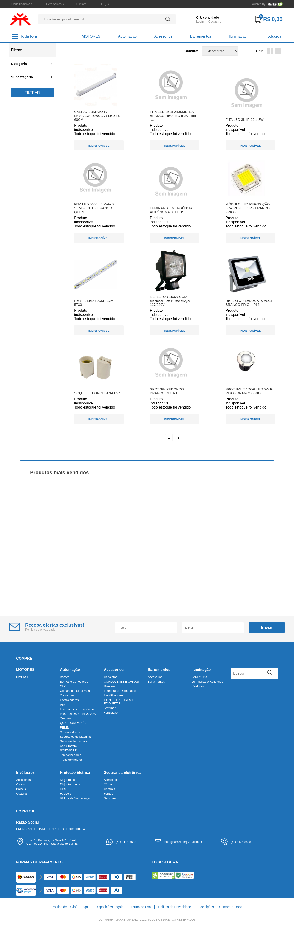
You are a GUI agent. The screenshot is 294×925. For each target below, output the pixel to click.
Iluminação (237, 36)
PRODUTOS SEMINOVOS (78, 713)
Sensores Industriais (73, 741)
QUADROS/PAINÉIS (74, 723)
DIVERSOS (23, 677)
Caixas (20, 784)
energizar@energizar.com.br (178, 842)
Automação (127, 36)
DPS (63, 789)
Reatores (198, 686)
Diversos (110, 686)
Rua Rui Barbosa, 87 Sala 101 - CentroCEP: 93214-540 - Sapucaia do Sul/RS (47, 842)
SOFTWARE (68, 750)
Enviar (266, 627)
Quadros (65, 718)
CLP (63, 686)
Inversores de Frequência (77, 709)
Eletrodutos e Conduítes (120, 690)
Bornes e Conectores (74, 681)
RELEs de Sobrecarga (75, 798)
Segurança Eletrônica (122, 772)
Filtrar (32, 93)
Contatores (67, 695)
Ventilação (111, 712)
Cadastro (214, 21)
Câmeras (110, 784)
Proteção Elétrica (75, 772)
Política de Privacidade (174, 907)
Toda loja (24, 36)
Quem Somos (53, 4)
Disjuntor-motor (70, 784)
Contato (81, 4)
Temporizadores (70, 755)
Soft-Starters (68, 746)
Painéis (21, 789)
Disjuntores (67, 780)
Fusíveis (65, 793)
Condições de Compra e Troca (220, 907)
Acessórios (163, 36)
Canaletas (110, 677)
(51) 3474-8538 (120, 842)
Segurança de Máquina (75, 736)
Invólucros (272, 36)
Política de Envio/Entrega (70, 907)
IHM (62, 704)
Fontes (108, 793)
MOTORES (91, 36)
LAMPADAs (199, 677)
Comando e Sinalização (75, 690)
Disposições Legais (109, 907)
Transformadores (71, 759)
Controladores (69, 700)
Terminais (110, 708)
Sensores (110, 798)
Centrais (109, 789)
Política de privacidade (40, 629)
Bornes (64, 677)
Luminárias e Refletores (207, 681)
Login (200, 21)
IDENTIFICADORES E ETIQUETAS (119, 701)
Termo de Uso (141, 907)
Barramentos (200, 36)
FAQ (104, 4)
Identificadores (113, 695)
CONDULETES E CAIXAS (121, 681)
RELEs (64, 727)
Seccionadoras (70, 732)
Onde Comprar (20, 4)
